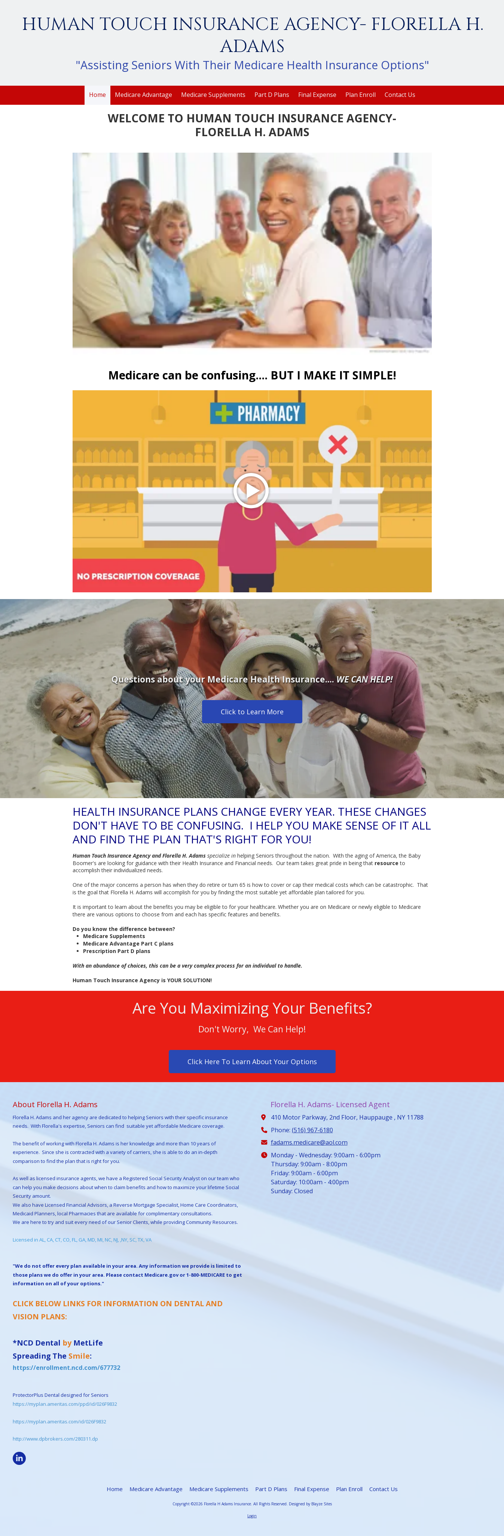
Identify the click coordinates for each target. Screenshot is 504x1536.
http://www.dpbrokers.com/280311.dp (55, 1438)
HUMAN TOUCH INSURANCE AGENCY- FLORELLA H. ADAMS (252, 35)
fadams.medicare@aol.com (309, 1142)
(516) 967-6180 (312, 1130)
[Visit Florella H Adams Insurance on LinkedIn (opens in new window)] (19, 1458)
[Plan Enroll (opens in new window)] (360, 95)
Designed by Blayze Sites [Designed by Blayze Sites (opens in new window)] (310, 1503)
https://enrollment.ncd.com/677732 (66, 1368)
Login (252, 1515)
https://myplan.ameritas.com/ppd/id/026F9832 (65, 1404)
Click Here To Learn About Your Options (252, 1061)
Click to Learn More (252, 711)
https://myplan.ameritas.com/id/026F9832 (59, 1421)
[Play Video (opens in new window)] (252, 491)
